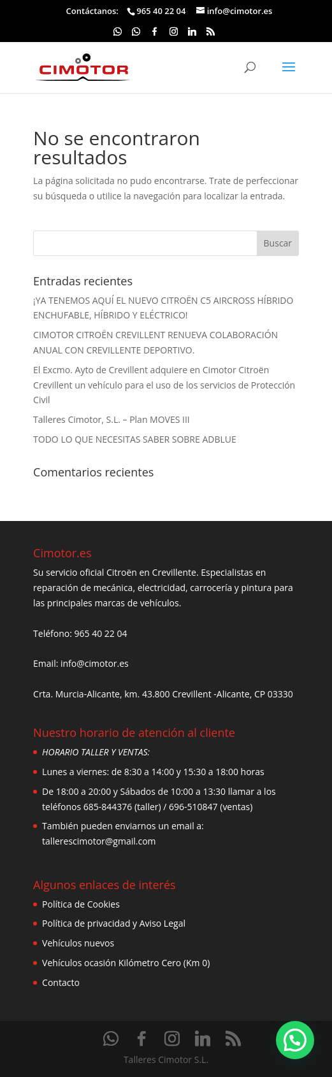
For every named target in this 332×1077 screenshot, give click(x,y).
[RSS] (211, 35)
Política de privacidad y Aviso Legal (113, 923)
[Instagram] (173, 35)
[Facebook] (155, 35)
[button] (295, 1040)
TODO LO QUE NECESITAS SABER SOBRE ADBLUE (134, 439)
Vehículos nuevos (78, 943)
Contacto (61, 982)
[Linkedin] (192, 35)
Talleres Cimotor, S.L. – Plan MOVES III (111, 419)
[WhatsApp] (117, 35)
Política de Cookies (81, 904)
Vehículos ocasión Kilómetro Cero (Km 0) (126, 963)
